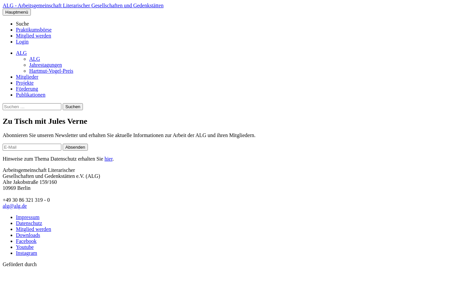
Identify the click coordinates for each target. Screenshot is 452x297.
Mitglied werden (33, 35)
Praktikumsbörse (34, 30)
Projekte (24, 83)
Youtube (25, 247)
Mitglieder (27, 77)
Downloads (28, 235)
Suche (22, 24)
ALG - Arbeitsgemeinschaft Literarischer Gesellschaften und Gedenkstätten (83, 5)
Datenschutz (29, 223)
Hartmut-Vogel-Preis (51, 71)
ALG (21, 53)
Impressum (27, 217)
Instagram (26, 253)
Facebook (26, 241)
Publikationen (30, 95)
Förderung (27, 89)
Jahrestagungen (45, 65)
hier (108, 159)
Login (22, 41)
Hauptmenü (16, 12)
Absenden (75, 147)
